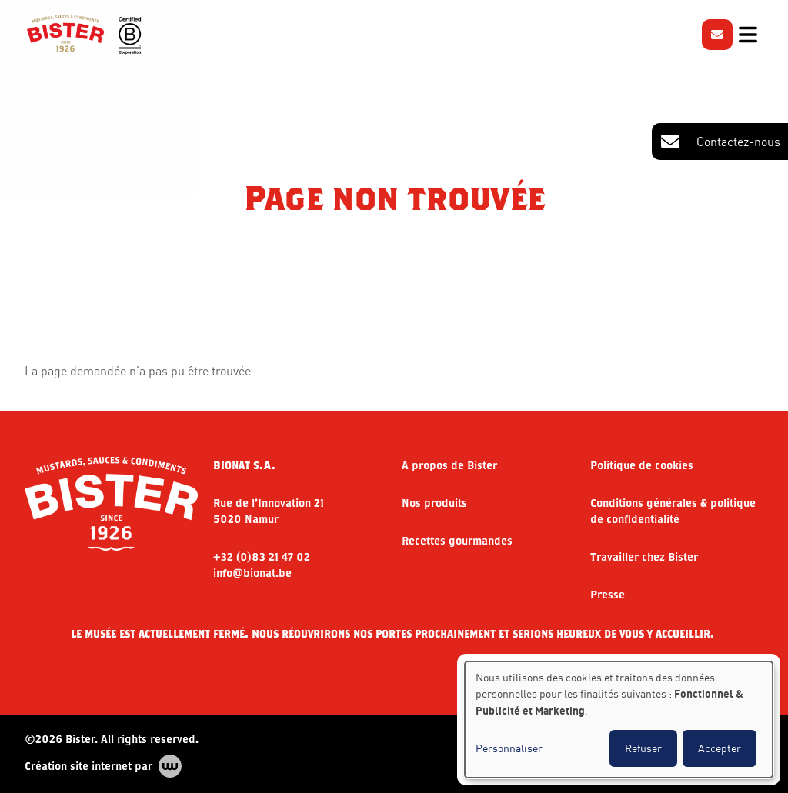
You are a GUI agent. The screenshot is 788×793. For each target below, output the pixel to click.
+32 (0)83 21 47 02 (261, 556)
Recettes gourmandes (457, 540)
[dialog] (619, 719)
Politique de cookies (641, 464)
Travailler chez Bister (644, 556)
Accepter (719, 748)
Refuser (643, 748)
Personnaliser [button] (509, 748)
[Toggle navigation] (748, 34)
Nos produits (434, 502)
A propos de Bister (449, 464)
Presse (607, 594)
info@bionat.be (252, 572)
